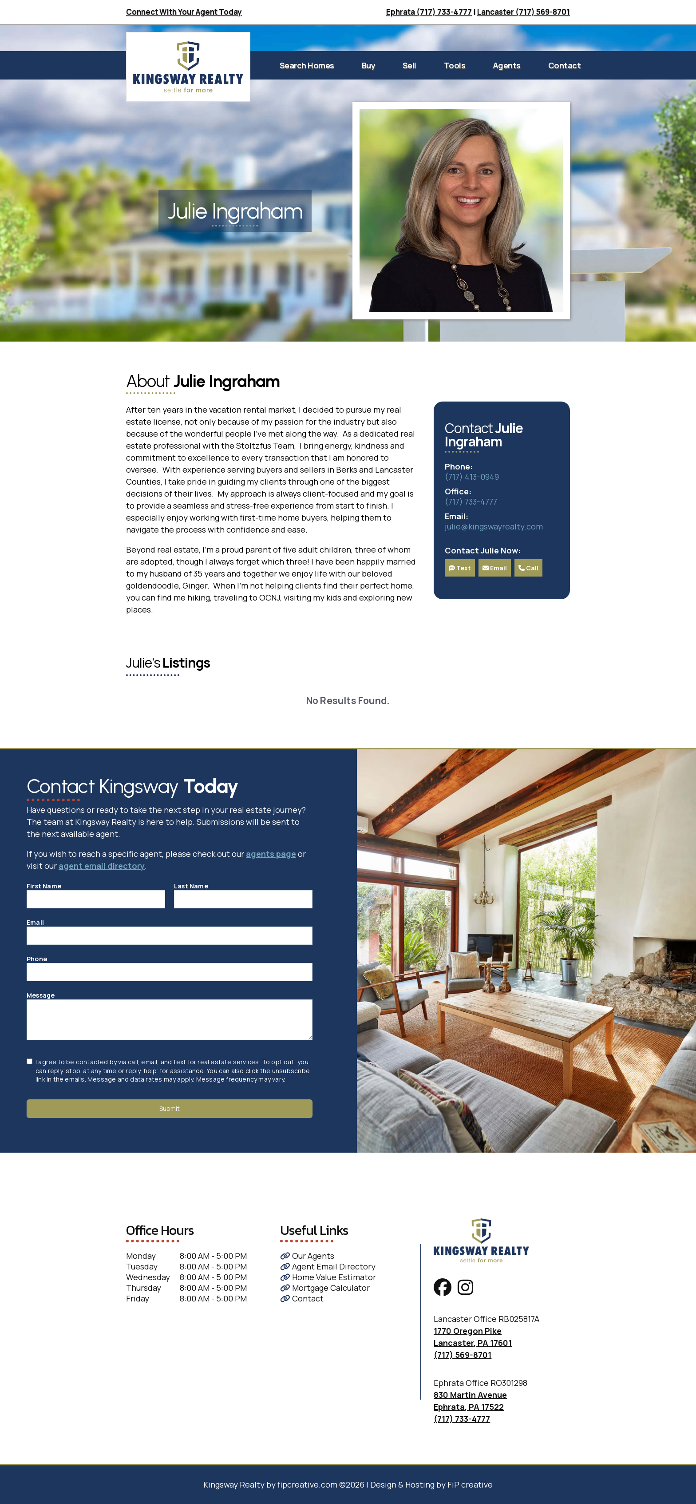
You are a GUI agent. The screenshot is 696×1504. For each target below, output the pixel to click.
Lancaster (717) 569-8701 (523, 12)
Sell (409, 65)
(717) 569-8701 (462, 1354)
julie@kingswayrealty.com (494, 526)
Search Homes (307, 65)
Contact (564, 65)
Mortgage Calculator (325, 1287)
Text (460, 568)
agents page (271, 853)
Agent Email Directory (328, 1266)
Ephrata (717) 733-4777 (429, 12)
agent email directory (102, 865)
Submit (169, 1108)
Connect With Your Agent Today (184, 12)
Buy (369, 65)
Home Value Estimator (328, 1277)
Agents (507, 65)
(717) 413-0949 (472, 476)
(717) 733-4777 (471, 501)
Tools (455, 65)
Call (528, 568)
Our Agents (307, 1255)
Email (494, 568)
